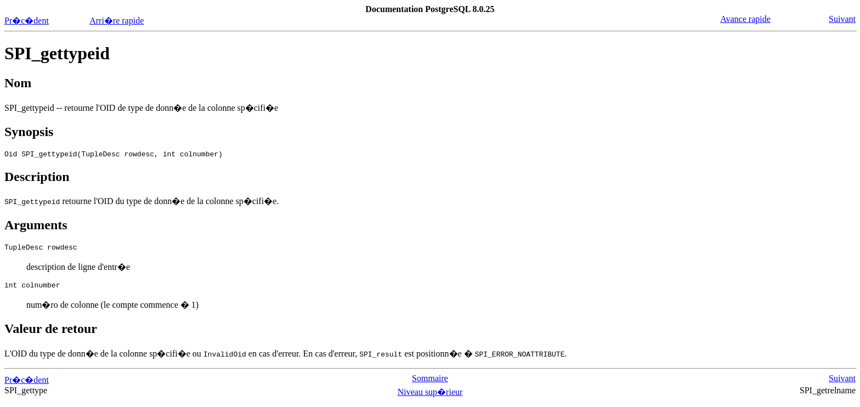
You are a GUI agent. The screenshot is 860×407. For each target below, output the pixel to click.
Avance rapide (745, 19)
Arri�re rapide (116, 20)
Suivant (842, 19)
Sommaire (430, 383)
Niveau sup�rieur (430, 397)
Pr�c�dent (26, 20)
